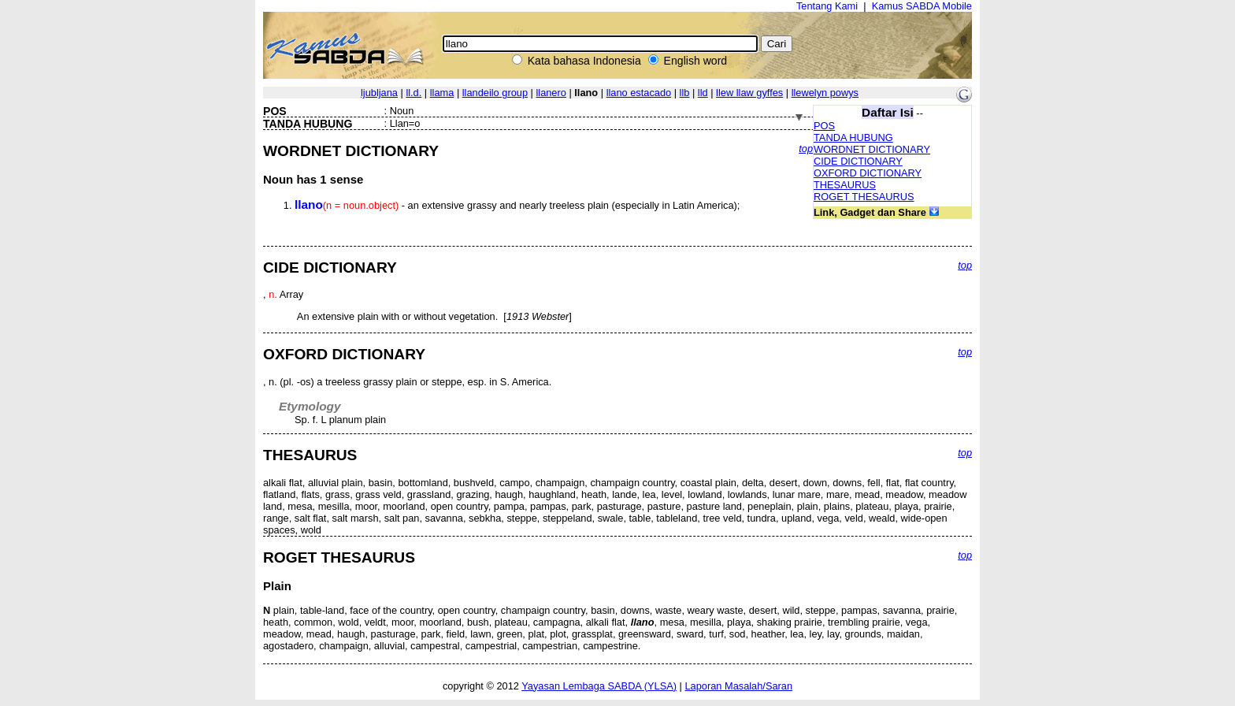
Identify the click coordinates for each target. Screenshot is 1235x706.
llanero (551, 92)
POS (824, 126)
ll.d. (413, 92)
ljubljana (379, 92)
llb (685, 92)
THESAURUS (845, 185)
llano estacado (639, 92)
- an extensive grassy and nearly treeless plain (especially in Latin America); (517, 205)
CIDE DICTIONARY (858, 161)
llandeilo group (495, 92)
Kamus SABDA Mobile (922, 6)
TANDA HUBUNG (853, 137)
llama (442, 92)
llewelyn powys (825, 92)
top (806, 148)
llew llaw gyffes (749, 92)
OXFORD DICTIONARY (868, 173)
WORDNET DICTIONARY (872, 149)
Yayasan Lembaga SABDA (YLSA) (599, 686)
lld (703, 92)
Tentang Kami (827, 6)
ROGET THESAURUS (864, 197)
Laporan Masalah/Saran (738, 686)
